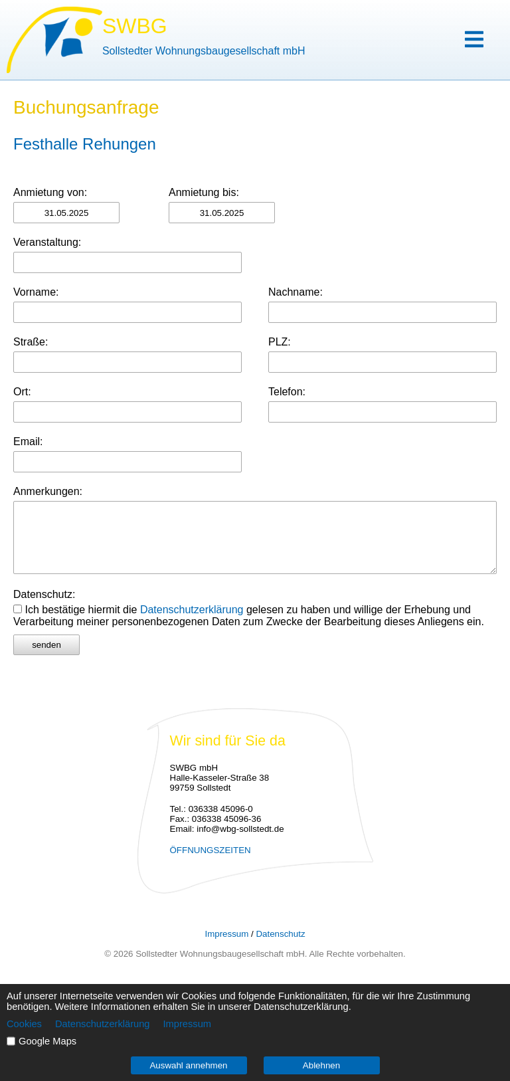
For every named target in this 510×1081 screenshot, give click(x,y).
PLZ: (279, 341)
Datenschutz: (44, 594)
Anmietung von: (50, 192)
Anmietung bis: (204, 192)
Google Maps (47, 1041)
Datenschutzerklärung (192, 609)
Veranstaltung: (47, 242)
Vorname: (35, 292)
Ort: (22, 391)
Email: (27, 441)
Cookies (24, 1024)
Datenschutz (280, 934)
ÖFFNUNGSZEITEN (210, 850)
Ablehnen (321, 1065)
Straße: (30, 341)
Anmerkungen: (47, 491)
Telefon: (286, 391)
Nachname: (295, 292)
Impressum (226, 934)
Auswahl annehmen (188, 1065)
